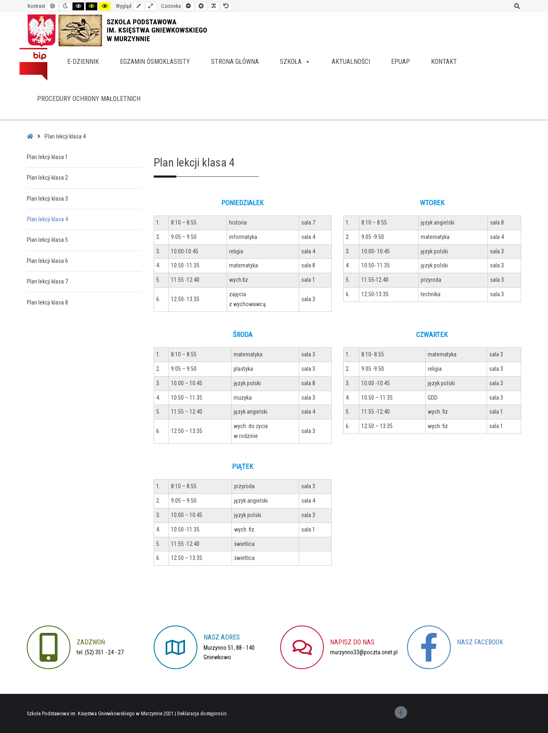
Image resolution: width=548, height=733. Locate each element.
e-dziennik (83, 62)
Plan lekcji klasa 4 (47, 219)
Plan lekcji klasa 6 (47, 261)
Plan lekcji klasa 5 (47, 240)
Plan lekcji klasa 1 (47, 157)
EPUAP (400, 62)
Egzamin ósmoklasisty (155, 62)
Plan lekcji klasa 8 (47, 302)
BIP (33, 63)
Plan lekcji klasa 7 (47, 281)
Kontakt (444, 62)
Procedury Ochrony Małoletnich (89, 99)
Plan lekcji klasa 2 (47, 177)
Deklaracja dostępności (202, 713)
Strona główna (235, 62)
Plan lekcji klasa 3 (47, 198)
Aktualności (351, 62)
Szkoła (295, 62)
